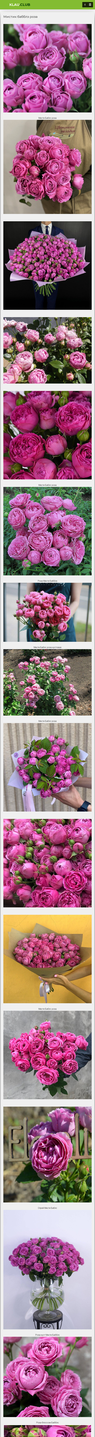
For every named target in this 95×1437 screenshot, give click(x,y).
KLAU (19, 5)
